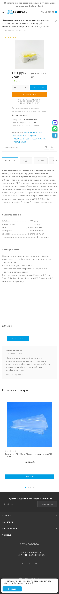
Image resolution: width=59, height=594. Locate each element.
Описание (10, 161)
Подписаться (47, 504)
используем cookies (16, 581)
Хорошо (12, 589)
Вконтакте (22, 561)
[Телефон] (42, 12)
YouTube (36, 561)
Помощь (7, 535)
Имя (8, 374)
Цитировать (17, 374)
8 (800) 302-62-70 (29, 544)
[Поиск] (46, 12)
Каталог (7, 516)
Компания (7, 522)
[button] (26, 487)
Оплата (40, 161)
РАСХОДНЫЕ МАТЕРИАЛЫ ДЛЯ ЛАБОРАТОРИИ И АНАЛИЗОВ (29, 138)
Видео (26, 161)
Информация (9, 529)
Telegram (29, 561)
